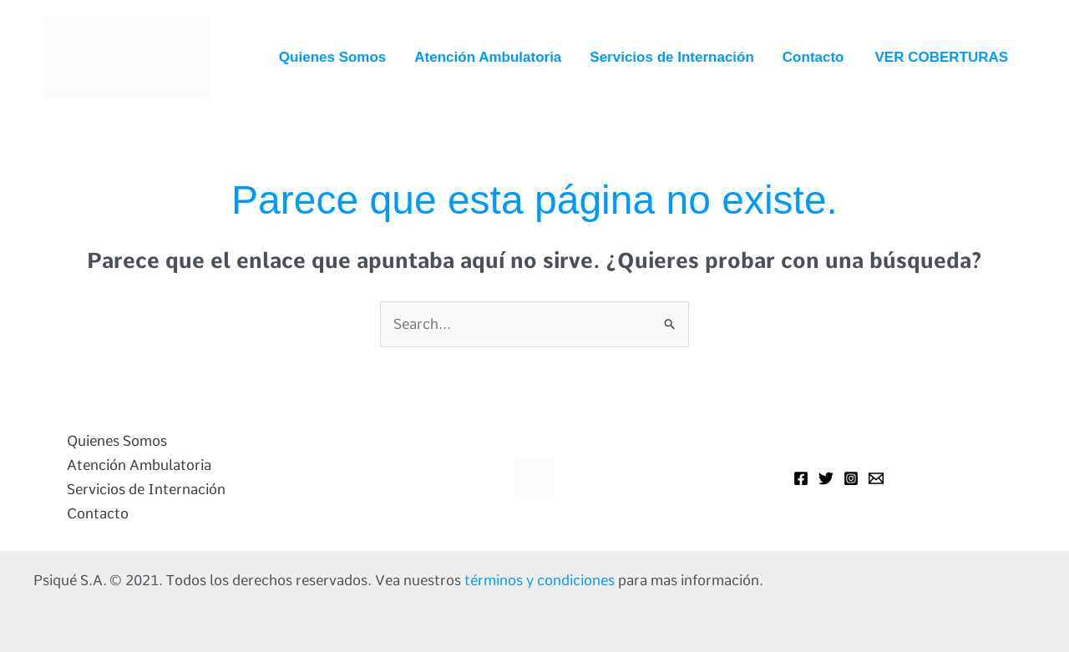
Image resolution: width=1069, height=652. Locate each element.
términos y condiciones (539, 580)
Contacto (813, 57)
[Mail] (876, 478)
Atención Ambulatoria (487, 57)
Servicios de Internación (672, 57)
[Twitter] (825, 478)
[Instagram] (851, 478)
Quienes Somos (332, 57)
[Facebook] (800, 478)
